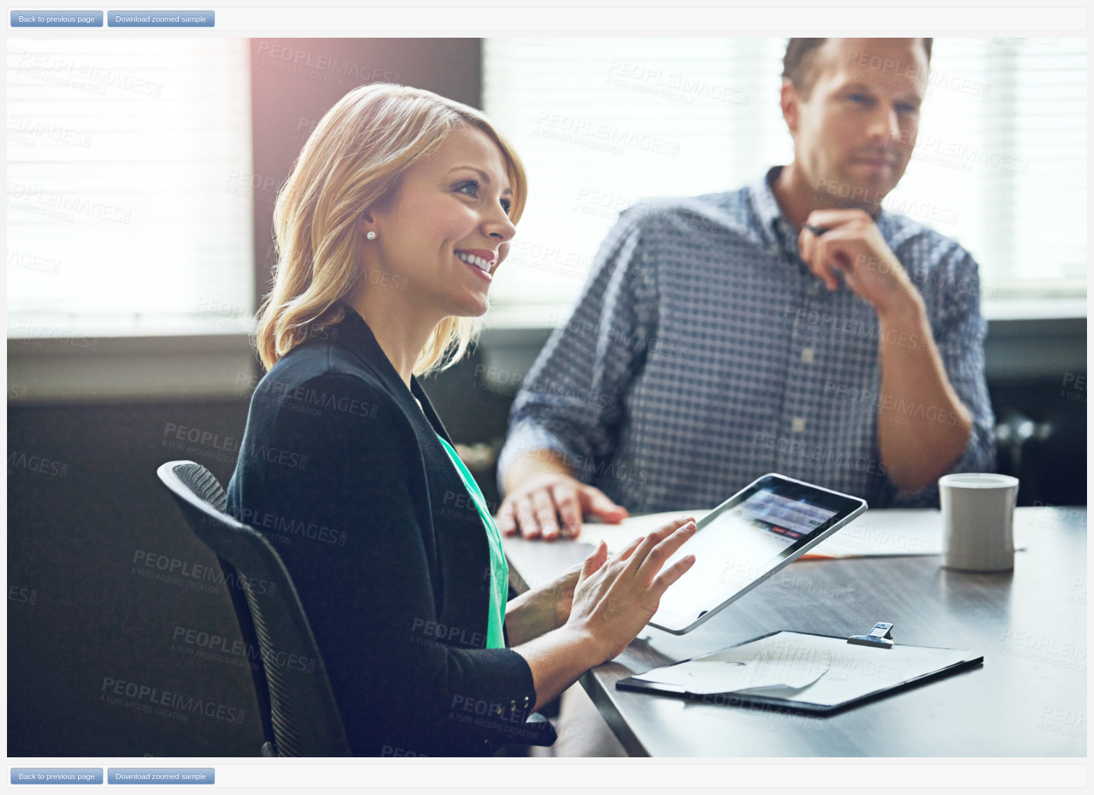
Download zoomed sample (161, 19)
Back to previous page (57, 19)
